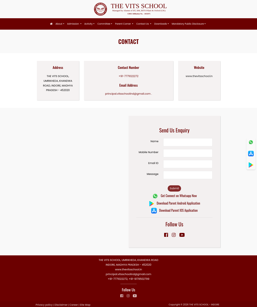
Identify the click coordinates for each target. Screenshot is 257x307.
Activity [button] (88, 23)
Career (73, 305)
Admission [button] (73, 23)
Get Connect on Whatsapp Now (174, 195)
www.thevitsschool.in (199, 76)
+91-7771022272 (128, 76)
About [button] (59, 23)
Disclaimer (61, 305)
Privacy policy (44, 305)
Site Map (85, 305)
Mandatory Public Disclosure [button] (188, 23)
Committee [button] (103, 23)
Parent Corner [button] (123, 23)
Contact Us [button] (142, 23)
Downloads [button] (160, 23)
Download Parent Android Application (174, 203)
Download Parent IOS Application (174, 210)
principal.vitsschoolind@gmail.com (128, 94)
